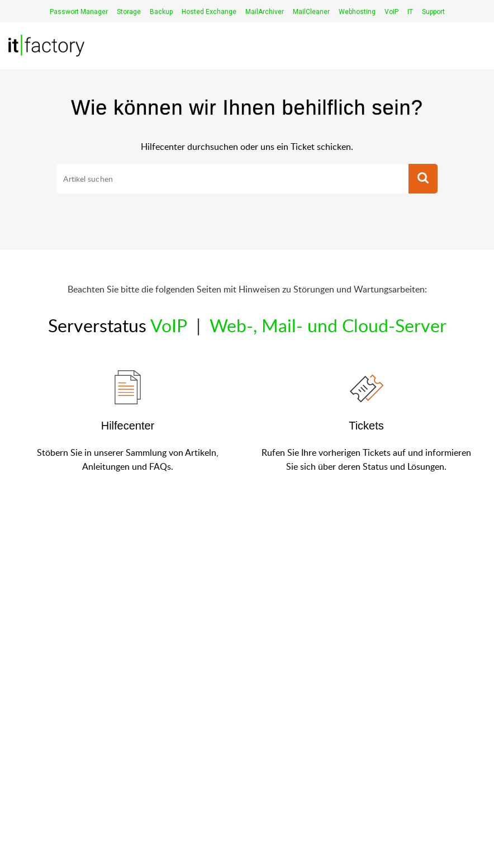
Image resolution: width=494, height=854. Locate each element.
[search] (232, 179)
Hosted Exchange (209, 12)
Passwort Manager (79, 12)
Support (433, 12)
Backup (161, 12)
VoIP (391, 12)
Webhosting (357, 12)
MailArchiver (264, 12)
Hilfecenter (128, 425)
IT (410, 12)
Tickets (366, 425)
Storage (129, 12)
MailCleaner (311, 12)
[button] (423, 179)
